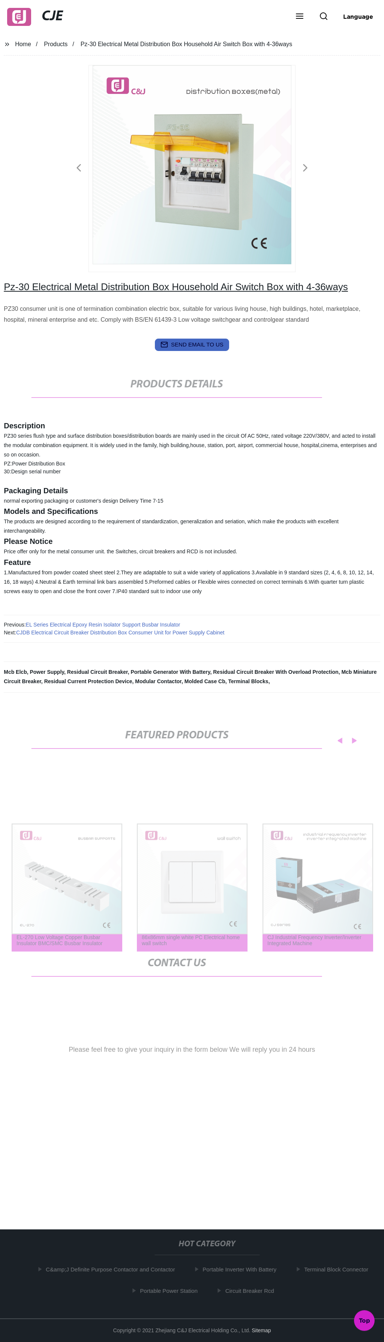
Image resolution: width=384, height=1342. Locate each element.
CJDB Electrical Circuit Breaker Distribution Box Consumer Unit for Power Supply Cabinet (120, 633)
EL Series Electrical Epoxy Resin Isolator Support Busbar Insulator (103, 625)
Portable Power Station (171, 1290)
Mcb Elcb (15, 672)
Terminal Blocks (248, 681)
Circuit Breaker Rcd (252, 1290)
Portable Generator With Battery (170, 672)
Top (364, 1319)
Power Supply (47, 672)
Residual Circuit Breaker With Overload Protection (275, 672)
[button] (299, 17)
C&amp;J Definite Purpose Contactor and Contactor (112, 1269)
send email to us (192, 344)
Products (56, 44)
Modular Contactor (158, 681)
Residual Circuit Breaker (97, 672)
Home (23, 44)
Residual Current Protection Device (88, 681)
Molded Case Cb (204, 681)
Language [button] (358, 16)
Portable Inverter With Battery (242, 1269)
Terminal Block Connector (339, 1269)
